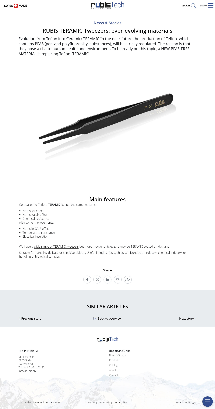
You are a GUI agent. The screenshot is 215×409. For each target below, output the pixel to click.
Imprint (91, 402)
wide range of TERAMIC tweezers (56, 246)
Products (114, 360)
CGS (115, 402)
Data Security (104, 402)
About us (114, 370)
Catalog (113, 365)
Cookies (123, 402)
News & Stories (117, 355)
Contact (113, 375)
